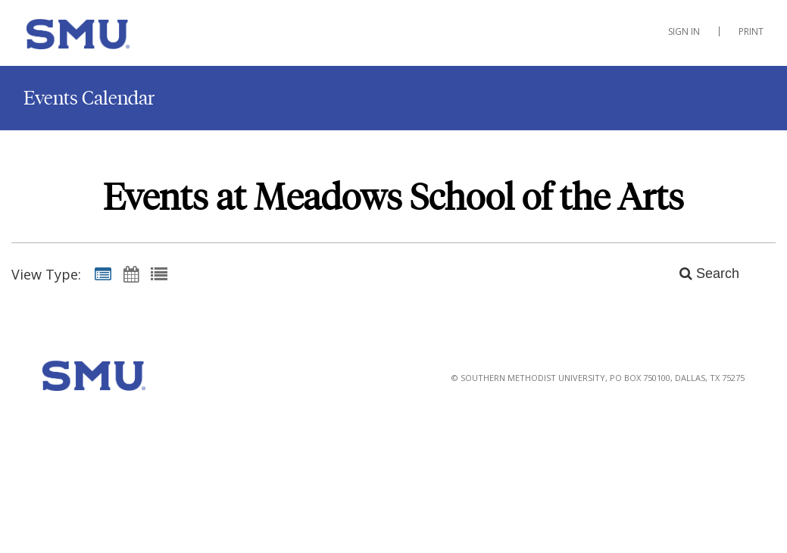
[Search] (701, 273)
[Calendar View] (131, 273)
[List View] (159, 273)
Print (751, 31)
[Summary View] (103, 273)
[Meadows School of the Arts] (102, 37)
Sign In (684, 31)
